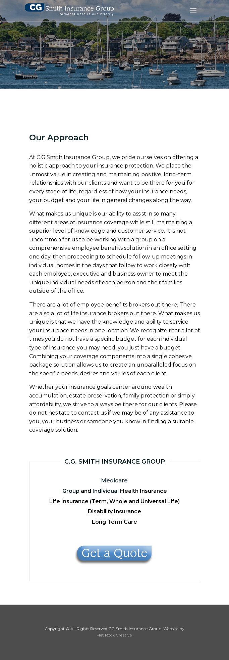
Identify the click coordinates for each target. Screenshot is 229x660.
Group (70, 491)
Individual (106, 491)
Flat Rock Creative (114, 635)
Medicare (114, 480)
